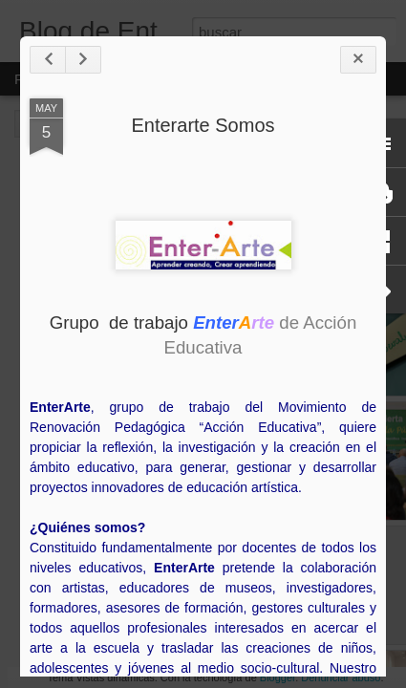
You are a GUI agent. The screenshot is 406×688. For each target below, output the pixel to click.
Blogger (277, 677)
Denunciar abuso (340, 677)
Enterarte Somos (202, 125)
